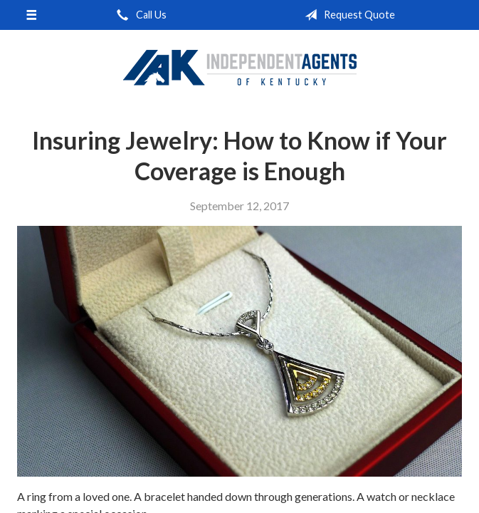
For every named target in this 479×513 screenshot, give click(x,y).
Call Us (139, 15)
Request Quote (347, 15)
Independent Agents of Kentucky (240, 67)
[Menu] (31, 15)
